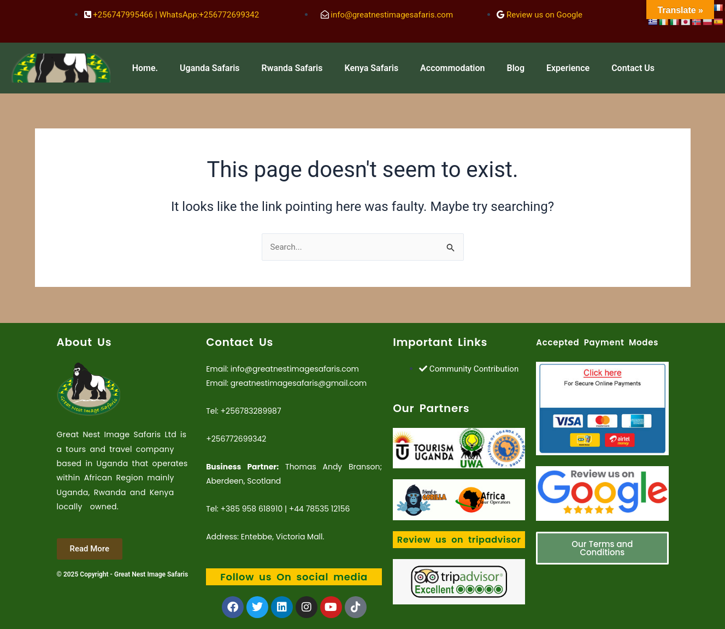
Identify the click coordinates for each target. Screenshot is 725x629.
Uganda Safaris (210, 68)
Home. (145, 68)
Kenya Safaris (371, 68)
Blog (515, 68)
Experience (568, 68)
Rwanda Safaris (292, 68)
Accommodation (452, 68)
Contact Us (633, 68)
